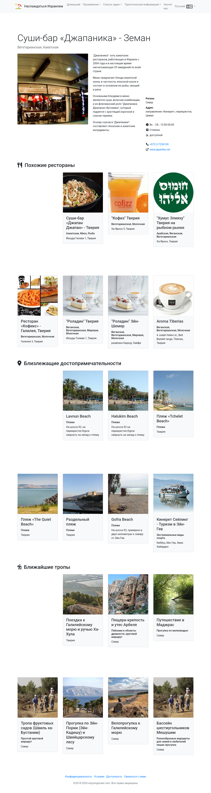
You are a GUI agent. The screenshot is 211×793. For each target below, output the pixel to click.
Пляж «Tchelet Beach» (170, 418)
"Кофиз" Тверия (125, 218)
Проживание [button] (91, 4)
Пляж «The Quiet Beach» (36, 521)
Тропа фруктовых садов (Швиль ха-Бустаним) (37, 728)
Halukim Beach (124, 416)
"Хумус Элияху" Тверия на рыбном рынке (170, 223)
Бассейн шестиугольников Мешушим (173, 728)
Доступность (114, 776)
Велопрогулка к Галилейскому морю (125, 728)
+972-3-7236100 (159, 144)
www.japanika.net (160, 149)
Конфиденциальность (78, 776)
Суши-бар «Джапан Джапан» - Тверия (82, 223)
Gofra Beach (122, 519)
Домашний (73, 4)
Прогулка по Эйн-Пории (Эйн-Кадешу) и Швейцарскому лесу (82, 732)
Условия (99, 776)
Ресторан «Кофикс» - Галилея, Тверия (36, 326)
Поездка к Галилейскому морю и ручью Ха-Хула (82, 627)
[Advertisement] (105, 22)
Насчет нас (168, 6)
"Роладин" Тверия (82, 321)
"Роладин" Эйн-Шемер (125, 323)
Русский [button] (184, 6)
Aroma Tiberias (170, 321)
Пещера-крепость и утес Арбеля (127, 622)
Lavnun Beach (78, 416)
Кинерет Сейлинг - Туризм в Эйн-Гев (172, 524)
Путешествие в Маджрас (170, 622)
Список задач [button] (111, 4)
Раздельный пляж (77, 521)
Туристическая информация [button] (141, 4)
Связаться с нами (135, 776)
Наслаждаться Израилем (43, 6)
